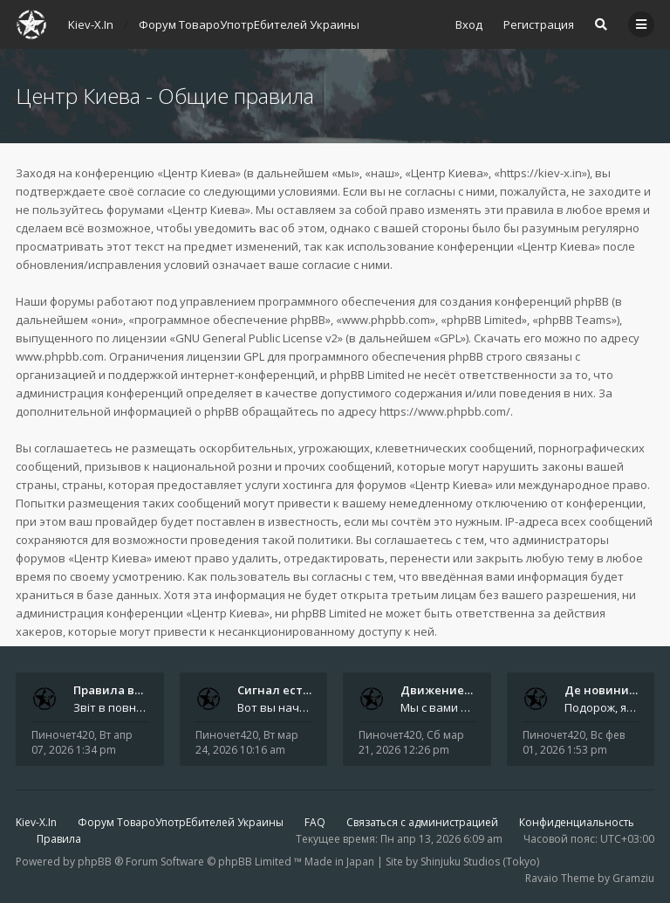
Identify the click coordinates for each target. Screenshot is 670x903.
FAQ (314, 822)
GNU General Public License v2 (256, 338)
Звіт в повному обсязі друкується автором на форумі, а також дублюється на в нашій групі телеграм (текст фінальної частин (110, 707)
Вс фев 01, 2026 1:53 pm (574, 742)
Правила (59, 838)
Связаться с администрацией (422, 822)
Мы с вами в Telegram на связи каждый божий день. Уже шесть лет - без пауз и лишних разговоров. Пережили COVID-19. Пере (437, 707)
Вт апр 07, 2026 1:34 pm (82, 742)
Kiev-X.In (36, 822)
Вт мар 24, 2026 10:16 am (246, 742)
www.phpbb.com (60, 356)
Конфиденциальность (576, 822)
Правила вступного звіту (146, 690)
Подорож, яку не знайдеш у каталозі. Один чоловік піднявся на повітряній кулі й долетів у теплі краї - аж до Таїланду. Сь (601, 707)
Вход (468, 24)
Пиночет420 (62, 734)
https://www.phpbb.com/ (444, 411)
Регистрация (538, 24)
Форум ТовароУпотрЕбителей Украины (181, 822)
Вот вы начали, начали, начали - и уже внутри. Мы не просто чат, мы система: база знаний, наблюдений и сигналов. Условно (274, 707)
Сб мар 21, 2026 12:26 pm (411, 742)
